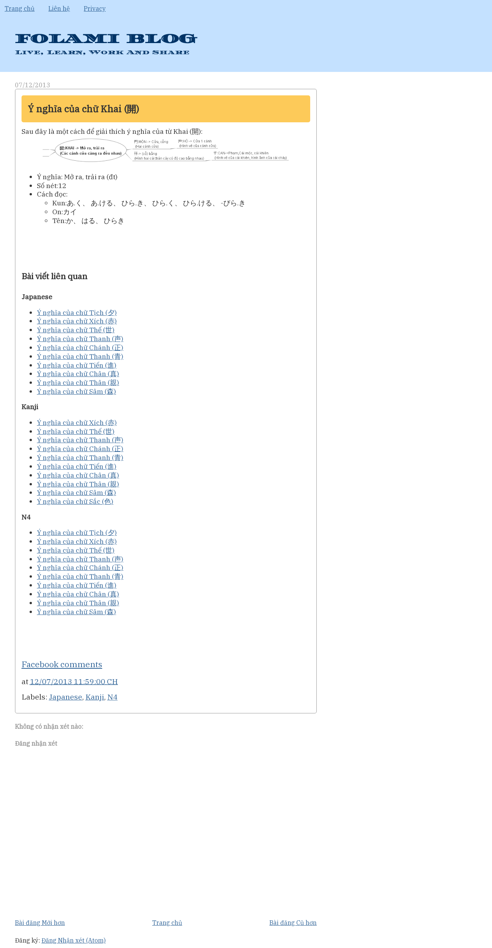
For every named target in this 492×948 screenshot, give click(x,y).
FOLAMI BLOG (105, 39)
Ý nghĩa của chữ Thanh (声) (80, 338)
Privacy (95, 8)
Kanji (94, 696)
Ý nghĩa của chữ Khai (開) (83, 109)
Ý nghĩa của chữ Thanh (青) (80, 356)
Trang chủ (20, 8)
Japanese (65, 696)
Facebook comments (62, 664)
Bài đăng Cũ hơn (293, 922)
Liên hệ (59, 8)
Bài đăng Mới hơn (40, 922)
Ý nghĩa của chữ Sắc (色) (75, 501)
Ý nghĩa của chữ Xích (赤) (77, 321)
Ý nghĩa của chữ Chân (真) (78, 373)
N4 (112, 696)
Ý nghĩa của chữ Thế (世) (76, 329)
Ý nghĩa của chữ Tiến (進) (76, 365)
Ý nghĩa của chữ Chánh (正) (80, 347)
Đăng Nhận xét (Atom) (74, 940)
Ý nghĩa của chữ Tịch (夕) (77, 312)
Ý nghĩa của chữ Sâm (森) (76, 391)
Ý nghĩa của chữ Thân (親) (78, 382)
